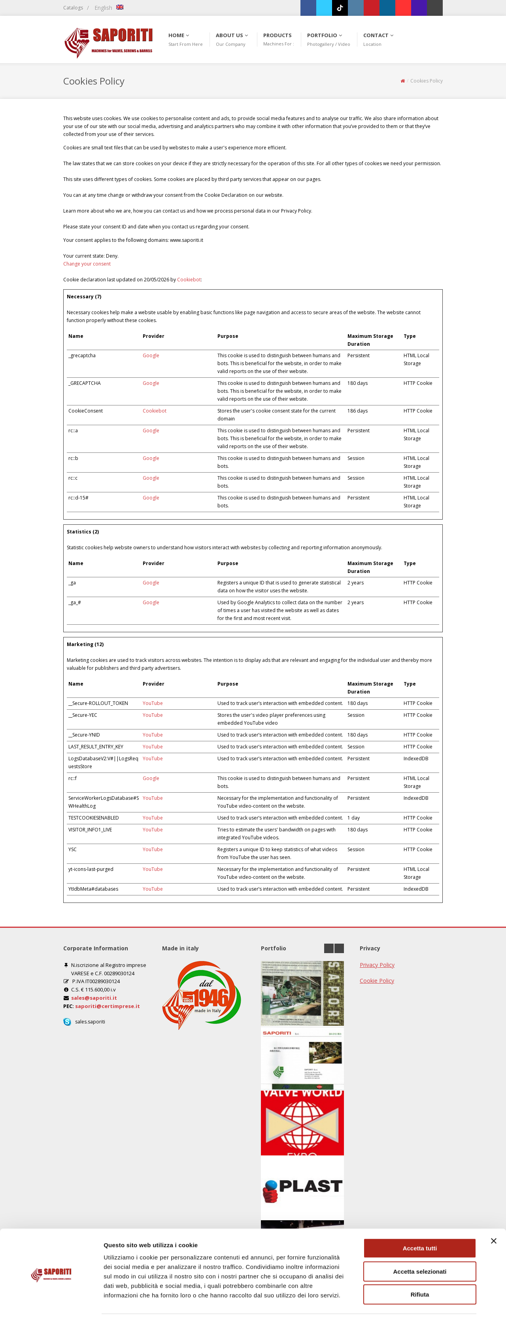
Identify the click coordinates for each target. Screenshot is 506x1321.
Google (151, 355)
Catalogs (73, 7)
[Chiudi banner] (494, 1217)
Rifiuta (420, 1270)
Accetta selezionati (419, 1247)
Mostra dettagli (416, 1305)
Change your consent (87, 263)
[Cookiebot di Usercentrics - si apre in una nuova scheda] (51, 1306)
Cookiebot (189, 279)
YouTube (153, 703)
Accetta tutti (420, 1224)
